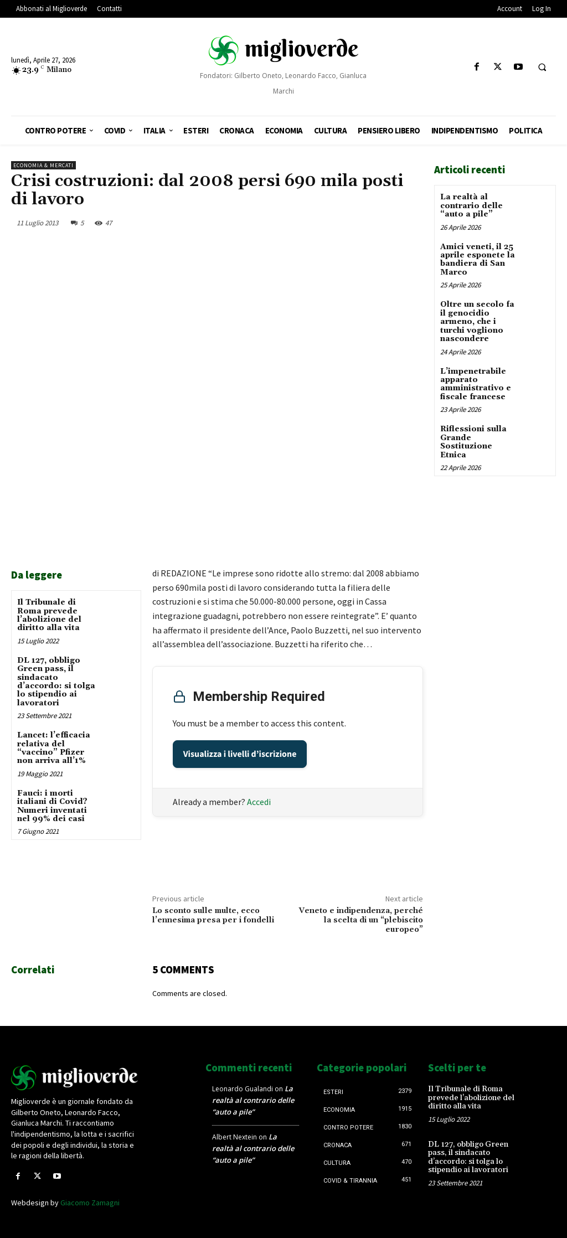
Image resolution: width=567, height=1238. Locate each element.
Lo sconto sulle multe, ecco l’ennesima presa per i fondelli (213, 915)
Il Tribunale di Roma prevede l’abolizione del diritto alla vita (49, 615)
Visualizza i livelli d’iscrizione (240, 754)
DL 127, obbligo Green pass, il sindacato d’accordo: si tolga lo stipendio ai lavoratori (56, 682)
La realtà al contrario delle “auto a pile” (471, 205)
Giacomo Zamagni (90, 1203)
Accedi (259, 801)
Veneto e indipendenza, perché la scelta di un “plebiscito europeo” (361, 920)
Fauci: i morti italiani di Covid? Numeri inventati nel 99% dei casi (52, 806)
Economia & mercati (43, 165)
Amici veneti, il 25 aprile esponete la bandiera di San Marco (477, 259)
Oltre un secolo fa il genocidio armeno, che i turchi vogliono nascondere (477, 322)
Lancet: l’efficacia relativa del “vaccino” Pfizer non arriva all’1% (53, 748)
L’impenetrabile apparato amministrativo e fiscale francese (475, 383)
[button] (542, 67)
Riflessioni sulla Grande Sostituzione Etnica (473, 442)
